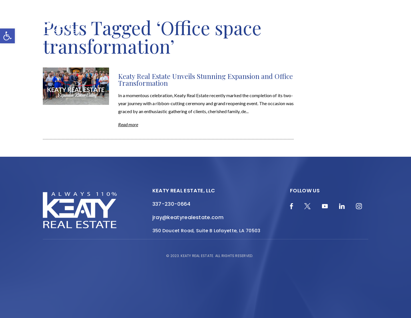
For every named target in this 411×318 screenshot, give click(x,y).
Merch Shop (107, 18)
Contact (360, 22)
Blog (133, 18)
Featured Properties (234, 18)
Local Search (280, 18)
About (196, 18)
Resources (314, 18)
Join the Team (349, 18)
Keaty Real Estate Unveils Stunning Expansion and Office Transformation (205, 79)
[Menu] (378, 26)
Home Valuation (163, 18)
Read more (128, 124)
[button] (7, 35)
